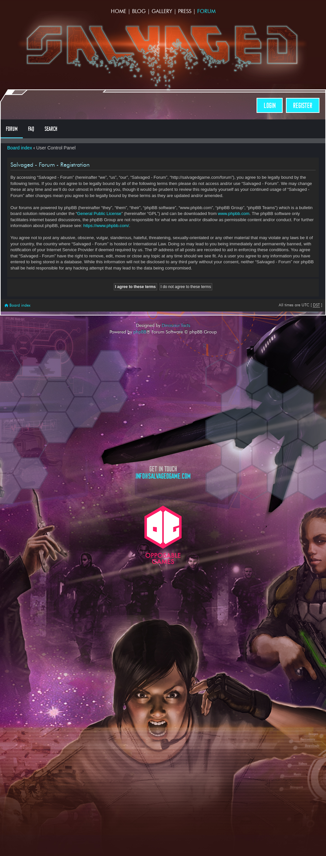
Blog (139, 11)
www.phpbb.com (233, 213)
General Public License (99, 213)
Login (269, 105)
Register (302, 105)
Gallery (162, 11)
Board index (19, 147)
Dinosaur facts (176, 325)
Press (184, 11)
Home (118, 11)
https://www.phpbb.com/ (106, 225)
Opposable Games (163, 535)
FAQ (31, 129)
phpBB (139, 332)
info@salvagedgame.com (163, 476)
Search (51, 129)
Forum (206, 11)
